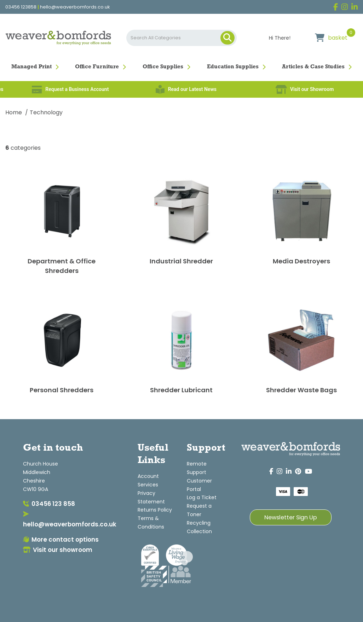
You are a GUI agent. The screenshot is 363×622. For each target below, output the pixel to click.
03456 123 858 (49, 504)
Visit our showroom (57, 550)
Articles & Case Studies (313, 67)
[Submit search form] (227, 38)
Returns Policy (155, 509)
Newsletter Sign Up (290, 517)
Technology (46, 112)
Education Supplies (233, 67)
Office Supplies (163, 67)
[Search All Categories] (181, 38)
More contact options (61, 539)
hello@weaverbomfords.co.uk (75, 7)
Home (13, 112)
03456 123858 (20, 7)
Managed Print (31, 67)
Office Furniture (97, 67)
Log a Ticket (202, 497)
